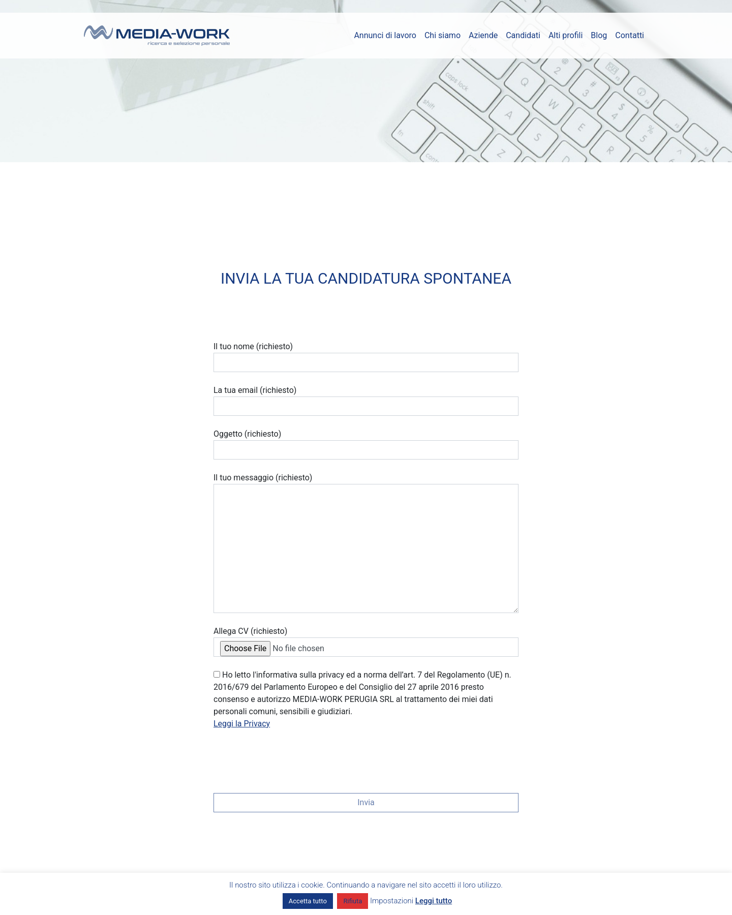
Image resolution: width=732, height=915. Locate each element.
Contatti (629, 35)
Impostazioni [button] (391, 900)
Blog (599, 35)
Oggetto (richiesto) (366, 444)
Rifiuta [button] (352, 901)
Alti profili (565, 35)
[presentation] (291, 758)
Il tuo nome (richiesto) (366, 357)
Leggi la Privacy (242, 723)
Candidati (523, 35)
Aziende (483, 35)
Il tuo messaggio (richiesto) (366, 543)
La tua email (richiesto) (366, 400)
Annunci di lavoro (385, 35)
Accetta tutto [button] (308, 901)
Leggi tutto (433, 900)
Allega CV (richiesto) (366, 641)
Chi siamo (442, 35)
